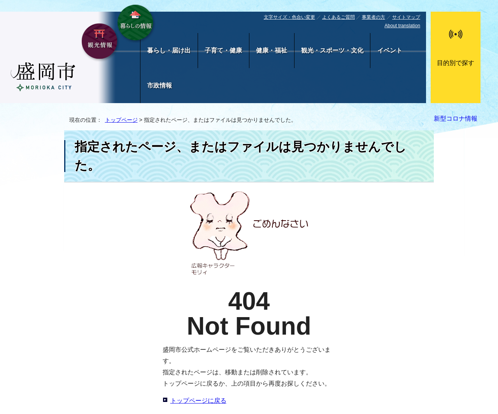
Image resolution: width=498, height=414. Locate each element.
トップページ (121, 120)
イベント (389, 50)
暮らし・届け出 (169, 50)
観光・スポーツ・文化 (332, 50)
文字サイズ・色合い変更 (289, 17)
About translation (402, 25)
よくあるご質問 (338, 17)
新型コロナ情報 (455, 118)
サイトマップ (406, 17)
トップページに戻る (198, 400)
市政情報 (159, 85)
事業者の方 (373, 17)
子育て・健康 (223, 50)
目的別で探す (455, 63)
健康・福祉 (271, 50)
